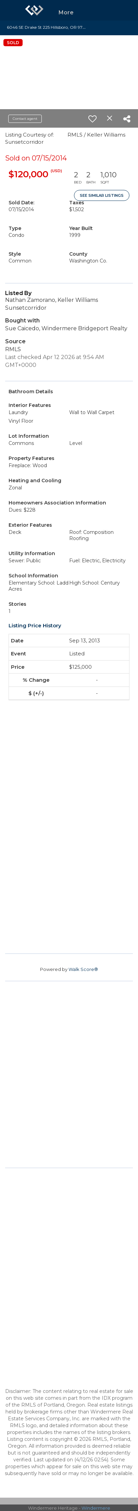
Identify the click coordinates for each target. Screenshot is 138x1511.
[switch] (92, 119)
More (66, 12)
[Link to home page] (34, 10)
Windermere (95, 1508)
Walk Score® (83, 969)
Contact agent (25, 118)
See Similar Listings (102, 195)
